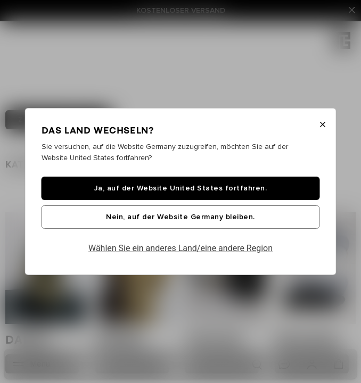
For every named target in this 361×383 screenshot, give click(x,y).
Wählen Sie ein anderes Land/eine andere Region (180, 248)
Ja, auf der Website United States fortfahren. (180, 188)
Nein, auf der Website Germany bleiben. (180, 217)
